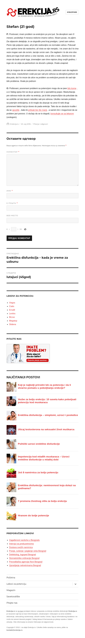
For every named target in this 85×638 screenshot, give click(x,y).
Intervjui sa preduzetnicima (21, 544)
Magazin (11, 590)
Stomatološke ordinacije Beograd (24, 558)
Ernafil (12, 310)
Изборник (72, 12)
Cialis (11, 306)
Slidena (12, 324)
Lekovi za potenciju (16, 584)
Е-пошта (12, 203)
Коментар (13, 152)
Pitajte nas (12, 603)
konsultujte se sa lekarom (62, 114)
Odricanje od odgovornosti (43, 622)
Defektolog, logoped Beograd (22, 554)
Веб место (12, 215)
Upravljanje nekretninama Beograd (25, 565)
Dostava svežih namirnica (21, 547)
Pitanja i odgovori (40, 124)
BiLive (12, 317)
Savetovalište (13, 596)
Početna (11, 577)
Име (10, 191)
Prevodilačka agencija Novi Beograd (25, 562)
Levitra (12, 313)
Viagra (12, 303)
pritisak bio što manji (37, 110)
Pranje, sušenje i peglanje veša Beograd (27, 551)
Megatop (13, 321)
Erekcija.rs (14, 124)
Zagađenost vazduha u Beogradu (24, 540)
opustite (15, 110)
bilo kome (71, 88)
